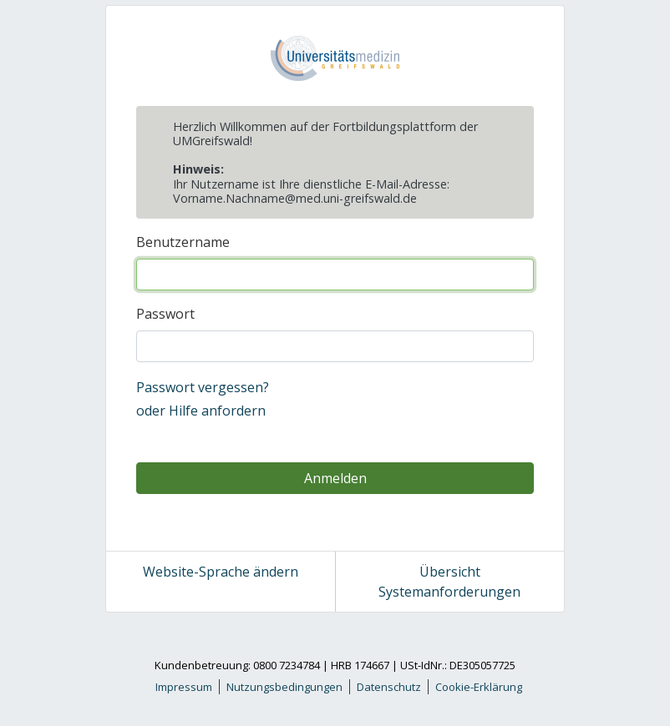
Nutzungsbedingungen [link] (284, 686)
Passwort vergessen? (202, 387)
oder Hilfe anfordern (201, 410)
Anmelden (335, 478)
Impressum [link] (183, 686)
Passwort (165, 314)
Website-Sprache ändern (220, 571)
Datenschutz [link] (389, 686)
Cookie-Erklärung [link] (478, 686)
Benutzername (183, 242)
